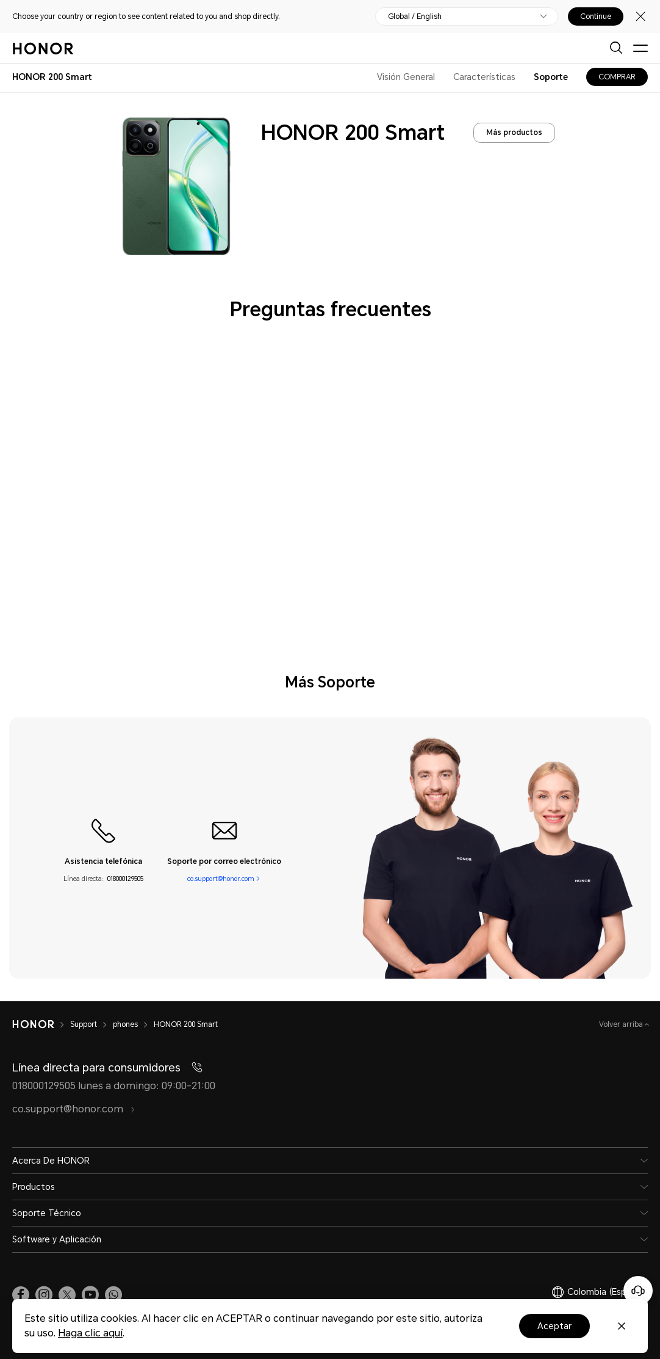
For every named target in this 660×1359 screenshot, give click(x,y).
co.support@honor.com (220, 879)
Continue (595, 16)
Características (484, 77)
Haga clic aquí (90, 1333)
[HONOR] (33, 1024)
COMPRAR (617, 77)
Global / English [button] (415, 16)
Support (83, 1024)
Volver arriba (622, 1024)
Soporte (551, 77)
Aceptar (554, 1326)
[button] (113, 1294)
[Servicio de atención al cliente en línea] (638, 1290)
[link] (20, 1294)
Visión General (406, 77)
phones (125, 1024)
